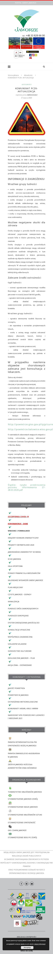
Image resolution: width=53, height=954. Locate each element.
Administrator (32, 95)
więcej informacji (39, 944)
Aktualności (28, 75)
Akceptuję (27, 947)
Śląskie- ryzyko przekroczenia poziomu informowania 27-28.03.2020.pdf (26, 487)
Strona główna (13, 75)
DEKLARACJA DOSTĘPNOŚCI (26, 937)
